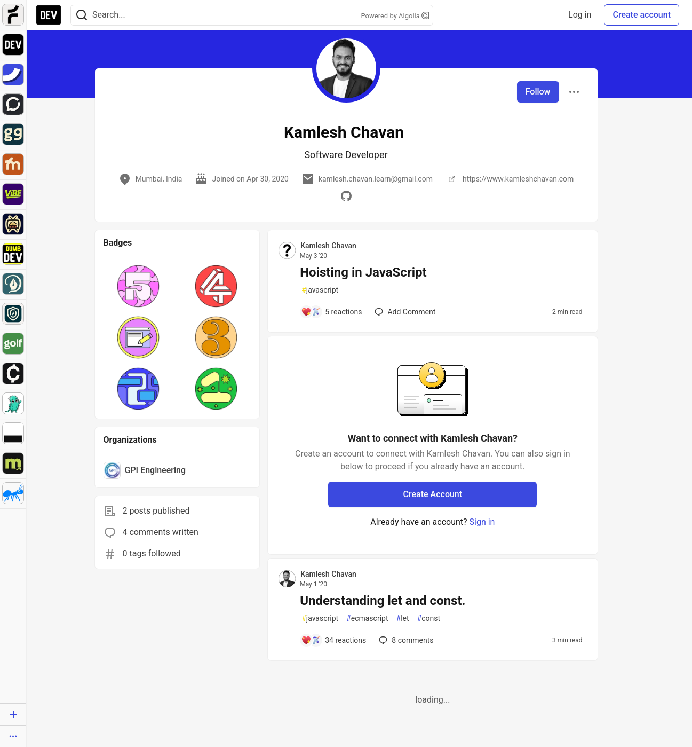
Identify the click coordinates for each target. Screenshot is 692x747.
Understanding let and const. (382, 600)
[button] (138, 286)
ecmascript (367, 618)
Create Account (433, 494)
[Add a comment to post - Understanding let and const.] (333, 640)
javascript (319, 290)
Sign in (482, 522)
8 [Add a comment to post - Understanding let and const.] (405, 640)
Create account (642, 15)
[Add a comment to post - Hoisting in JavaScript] (331, 311)
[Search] (81, 15)
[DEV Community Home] (48, 15)
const (428, 618)
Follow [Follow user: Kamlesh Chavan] (538, 92)
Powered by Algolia (395, 16)
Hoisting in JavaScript (363, 272)
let (402, 618)
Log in (579, 15)
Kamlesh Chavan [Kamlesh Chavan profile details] (328, 245)
